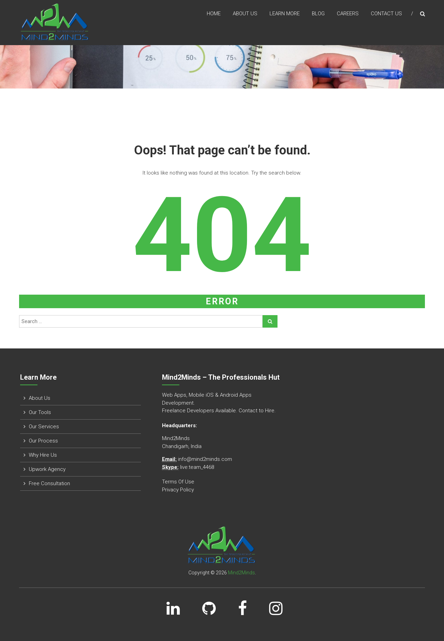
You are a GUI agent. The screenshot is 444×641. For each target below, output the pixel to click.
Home (214, 13)
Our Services (44, 426)
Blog (318, 13)
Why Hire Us (43, 455)
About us (245, 13)
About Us (39, 398)
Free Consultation (49, 483)
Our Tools (40, 412)
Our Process (43, 441)
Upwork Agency (47, 469)
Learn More (285, 13)
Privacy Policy (178, 490)
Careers (348, 13)
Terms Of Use (178, 482)
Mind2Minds (241, 572)
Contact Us (386, 13)
